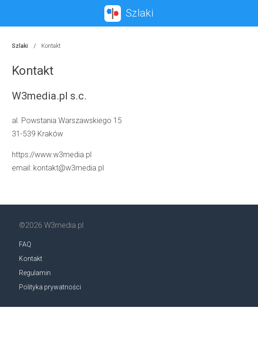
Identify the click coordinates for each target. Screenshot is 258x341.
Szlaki (20, 46)
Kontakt (30, 258)
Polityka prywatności (50, 287)
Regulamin (35, 273)
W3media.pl (63, 225)
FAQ (25, 244)
